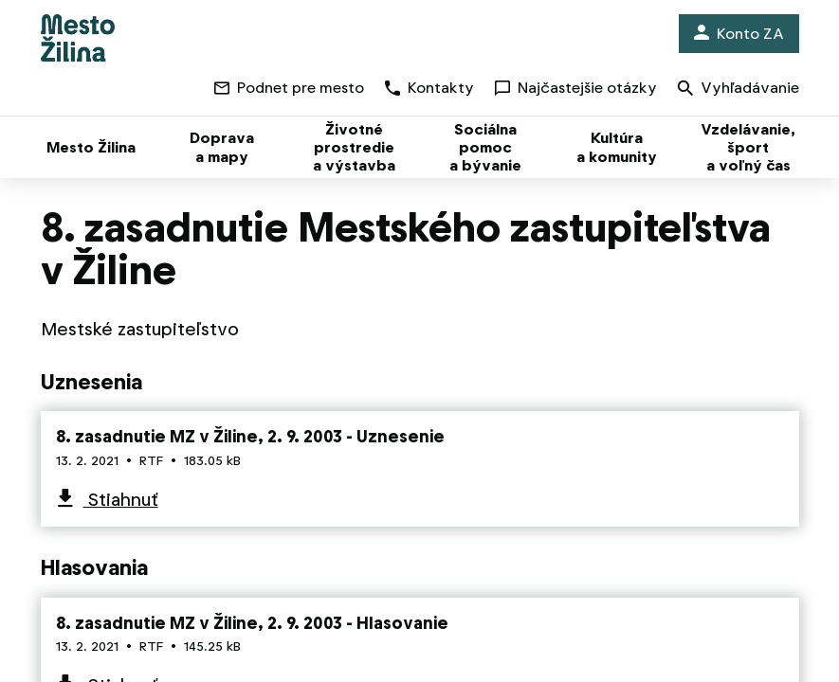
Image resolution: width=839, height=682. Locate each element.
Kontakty (429, 88)
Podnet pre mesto (289, 88)
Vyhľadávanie (738, 89)
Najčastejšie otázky (576, 88)
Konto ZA (739, 33)
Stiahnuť (120, 500)
